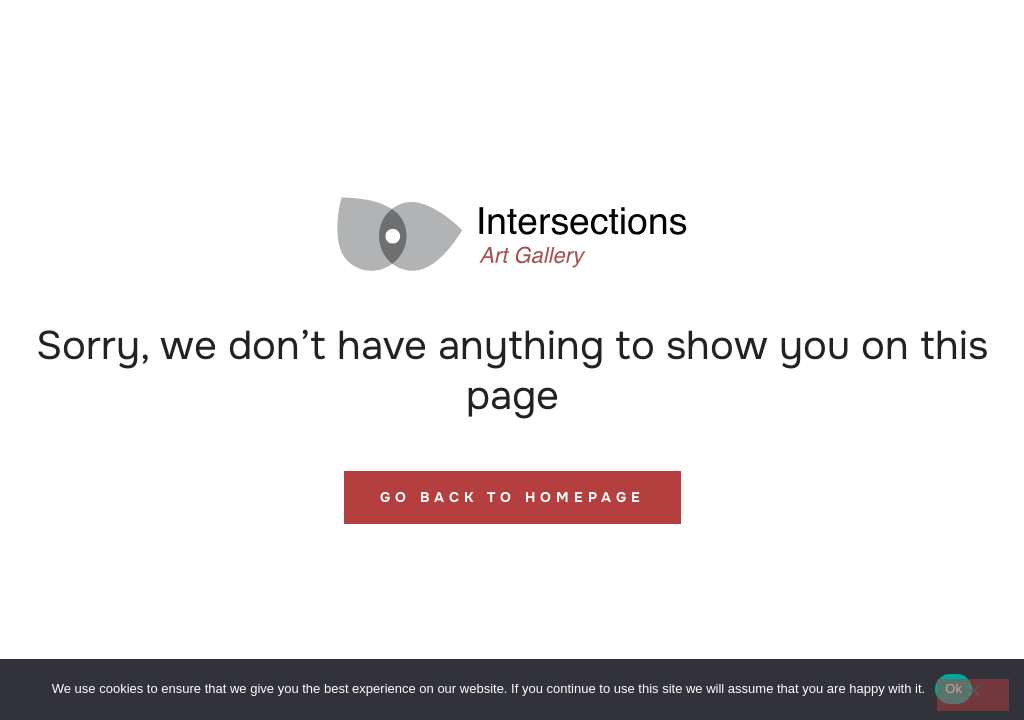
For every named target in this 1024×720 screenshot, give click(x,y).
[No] (973, 695)
